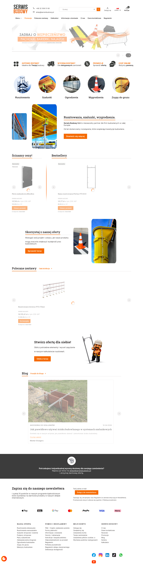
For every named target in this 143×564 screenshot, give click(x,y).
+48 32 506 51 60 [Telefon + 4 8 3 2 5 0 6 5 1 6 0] (43, 8)
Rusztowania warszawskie (27, 530)
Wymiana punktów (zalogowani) (85, 540)
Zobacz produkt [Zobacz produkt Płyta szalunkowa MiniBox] (20, 208)
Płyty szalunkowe (23, 538)
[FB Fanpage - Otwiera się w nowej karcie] (93, 555)
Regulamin (49, 542)
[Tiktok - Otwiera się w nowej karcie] (114, 555)
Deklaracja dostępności (54, 550)
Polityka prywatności (53, 545)
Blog (103, 538)
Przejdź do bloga (38, 373)
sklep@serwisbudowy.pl (80, 471)
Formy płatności (51, 530)
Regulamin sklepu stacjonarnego (57, 547)
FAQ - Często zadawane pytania (57, 528)
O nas (103, 528)
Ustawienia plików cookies (83, 538)
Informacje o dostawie (53, 533)
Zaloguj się (77, 528)
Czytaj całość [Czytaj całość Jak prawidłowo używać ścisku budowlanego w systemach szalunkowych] (35, 437)
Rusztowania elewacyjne (26, 528)
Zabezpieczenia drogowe (26, 540)
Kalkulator (105, 542)
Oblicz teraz (42, 359)
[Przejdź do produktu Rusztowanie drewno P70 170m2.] (53, 290)
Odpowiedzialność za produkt (56, 540)
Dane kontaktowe (108, 530)
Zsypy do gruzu (23, 545)
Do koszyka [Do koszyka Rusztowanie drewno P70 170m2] (24, 321)
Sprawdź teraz (35, 251)
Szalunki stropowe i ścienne (27, 533)
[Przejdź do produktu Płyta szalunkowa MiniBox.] (27, 177)
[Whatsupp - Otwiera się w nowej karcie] (120, 555)
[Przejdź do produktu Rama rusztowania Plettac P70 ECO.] (91, 177)
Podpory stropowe (24, 535)
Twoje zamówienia (80, 535)
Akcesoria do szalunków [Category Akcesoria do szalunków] (42, 425)
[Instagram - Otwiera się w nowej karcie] (100, 555)
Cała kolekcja (45, 268)
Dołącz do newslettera (86, 492)
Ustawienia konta (79, 533)
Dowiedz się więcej (75, 136)
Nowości (104, 533)
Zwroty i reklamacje (52, 535)
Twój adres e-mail (79, 489)
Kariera (104, 540)
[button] (98, 9)
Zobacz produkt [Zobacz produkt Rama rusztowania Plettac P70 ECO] (66, 208)
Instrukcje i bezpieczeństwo (55, 538)
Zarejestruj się (78, 530)
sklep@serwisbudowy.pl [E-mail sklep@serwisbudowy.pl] (45, 12)
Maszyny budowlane (24, 547)
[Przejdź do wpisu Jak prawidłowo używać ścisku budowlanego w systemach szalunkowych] (57, 422)
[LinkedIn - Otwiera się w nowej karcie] (107, 555)
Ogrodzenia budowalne (25, 542)
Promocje (105, 535)
